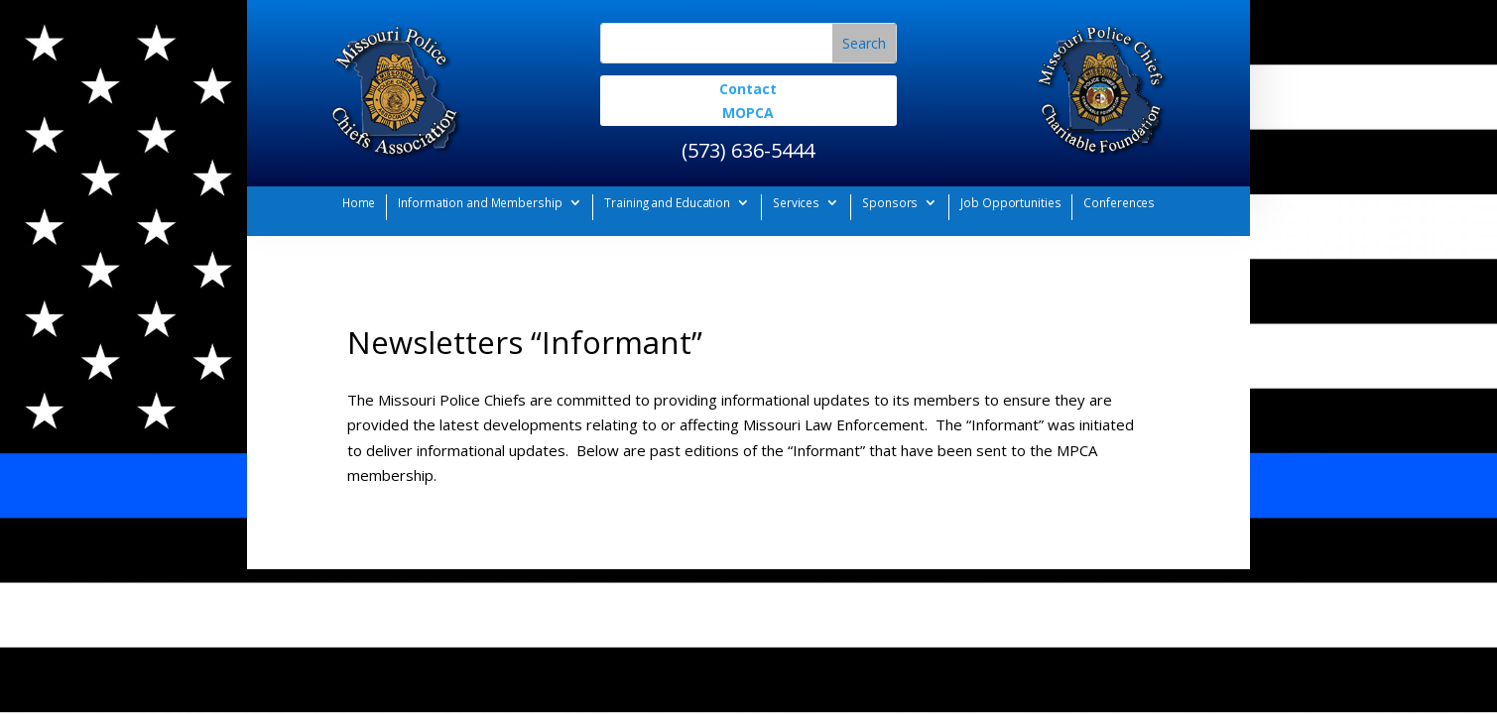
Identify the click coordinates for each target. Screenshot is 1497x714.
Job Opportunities (1010, 202)
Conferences (1119, 202)
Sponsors (890, 202)
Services (796, 202)
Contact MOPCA (748, 100)
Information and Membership (479, 202)
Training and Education (667, 202)
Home (359, 202)
